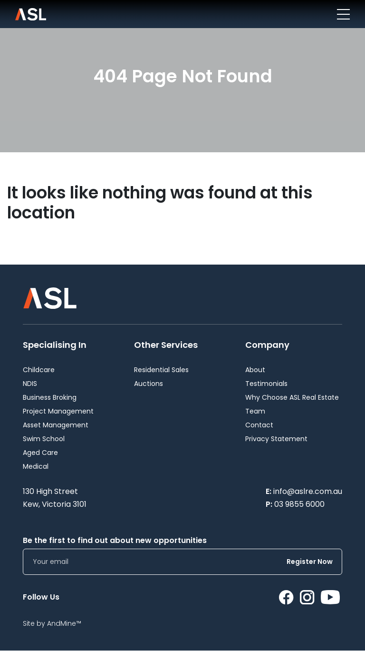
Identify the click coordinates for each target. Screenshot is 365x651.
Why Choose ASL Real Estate (292, 397)
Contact (259, 425)
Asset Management (55, 425)
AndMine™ (64, 623)
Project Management (58, 411)
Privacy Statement (276, 439)
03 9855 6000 (299, 504)
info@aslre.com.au (307, 491)
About (255, 370)
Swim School (44, 439)
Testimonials (266, 383)
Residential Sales (161, 370)
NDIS (30, 383)
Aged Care (40, 452)
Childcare (39, 370)
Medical (35, 466)
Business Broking (50, 397)
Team (255, 411)
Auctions (148, 383)
